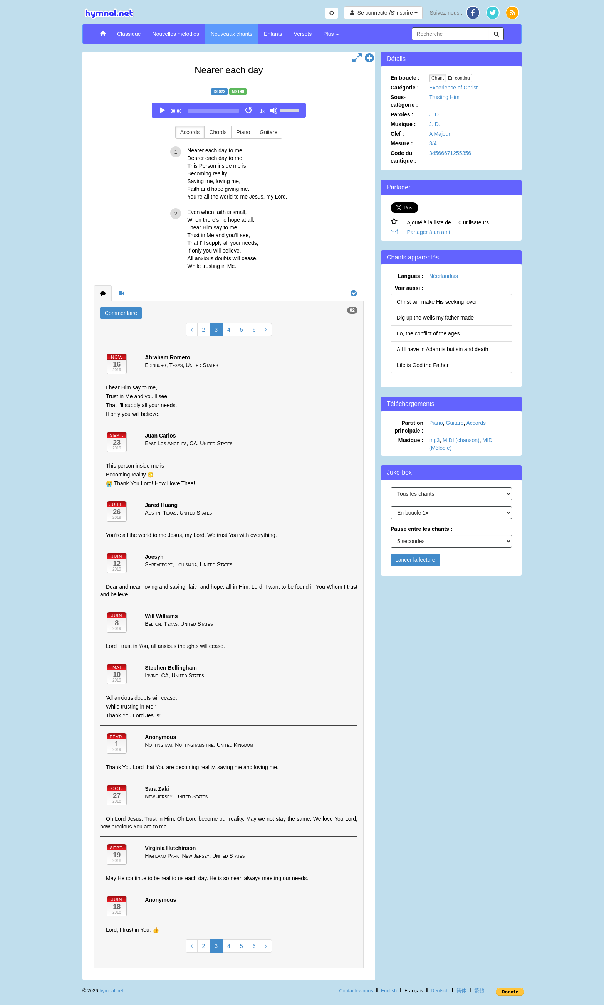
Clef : (397, 134)
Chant (437, 78)
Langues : (410, 276)
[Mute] (274, 110)
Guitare (268, 132)
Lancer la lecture (415, 560)
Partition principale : (408, 427)
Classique (129, 34)
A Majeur (439, 134)
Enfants (273, 34)
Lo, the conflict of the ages (428, 333)
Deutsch (439, 990)
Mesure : (402, 143)
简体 (461, 990)
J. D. (434, 114)
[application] (229, 110)
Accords (190, 132)
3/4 (432, 143)
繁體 (479, 990)
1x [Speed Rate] (262, 111)
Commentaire (121, 313)
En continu (459, 78)
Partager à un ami (428, 232)
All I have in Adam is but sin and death (442, 349)
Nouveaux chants (231, 34)
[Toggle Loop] (249, 110)
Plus (331, 34)
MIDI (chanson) (461, 440)
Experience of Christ (453, 87)
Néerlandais (443, 276)
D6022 (219, 91)
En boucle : (405, 78)
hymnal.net (111, 990)
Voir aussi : (409, 288)
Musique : (403, 124)
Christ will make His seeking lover (437, 302)
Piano (243, 132)
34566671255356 (450, 153)
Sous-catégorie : (404, 101)
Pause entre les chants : (421, 529)
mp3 (434, 440)
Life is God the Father (423, 365)
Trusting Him (444, 97)
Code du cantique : (403, 157)
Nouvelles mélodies (175, 34)
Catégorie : (405, 87)
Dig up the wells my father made (435, 318)
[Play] (162, 110)
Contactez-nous (356, 990)
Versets (303, 34)
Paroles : (402, 114)
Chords (217, 132)
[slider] (213, 111)
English (389, 990)
